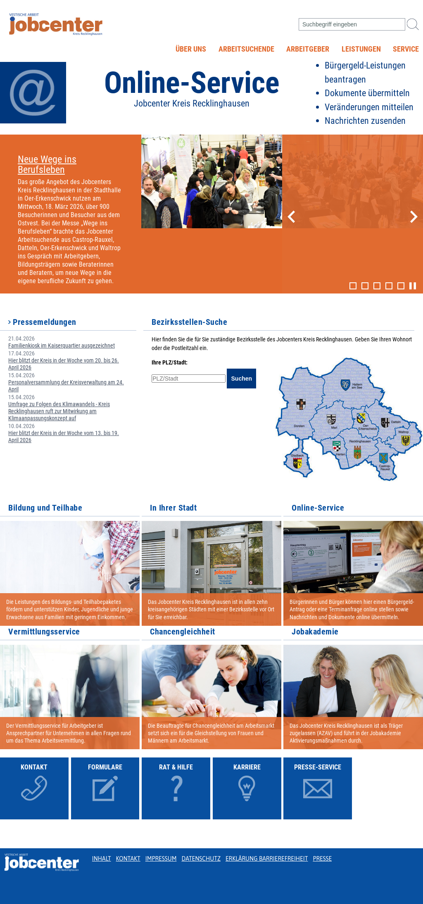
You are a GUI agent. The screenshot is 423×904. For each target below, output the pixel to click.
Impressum (161, 858)
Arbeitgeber (307, 49)
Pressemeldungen (44, 322)
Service (406, 49)
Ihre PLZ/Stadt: (170, 362)
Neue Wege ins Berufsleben (47, 164)
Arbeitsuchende (246, 49)
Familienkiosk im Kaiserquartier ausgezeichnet (61, 345)
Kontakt (128, 858)
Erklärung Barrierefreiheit (267, 858)
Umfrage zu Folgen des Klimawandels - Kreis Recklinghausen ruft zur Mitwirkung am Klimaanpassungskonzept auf (59, 411)
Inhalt (101, 858)
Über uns (191, 49)
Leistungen (361, 49)
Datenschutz (201, 858)
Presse (322, 858)
